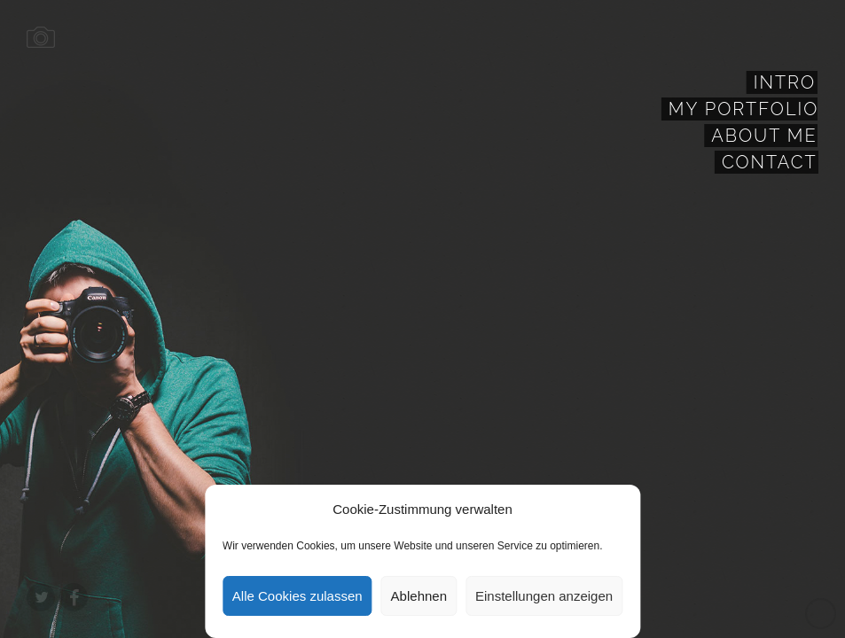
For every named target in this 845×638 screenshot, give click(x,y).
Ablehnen (419, 595)
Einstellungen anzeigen (544, 595)
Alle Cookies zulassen (297, 595)
